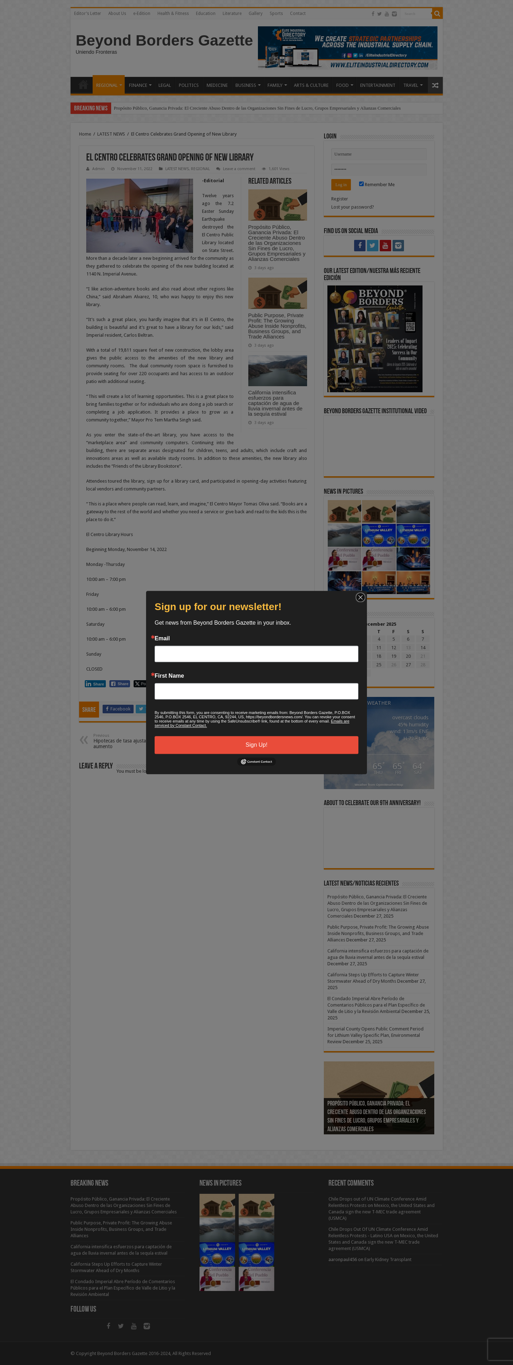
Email (162, 638)
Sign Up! (256, 745)
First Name (169, 676)
